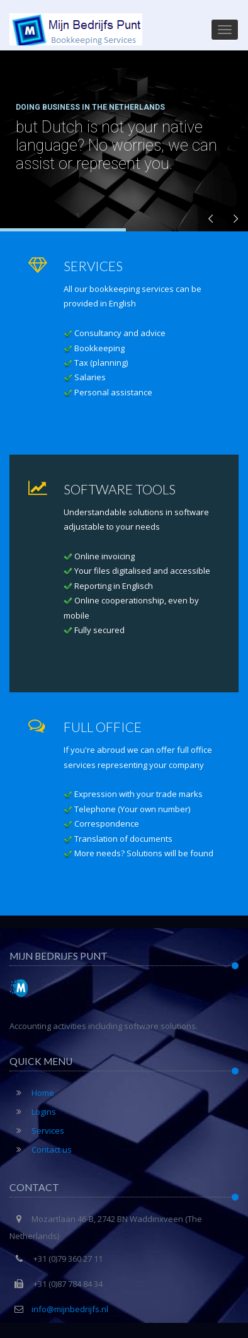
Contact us (40, 1149)
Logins (32, 1111)
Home (31, 1092)
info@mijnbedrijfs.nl (69, 1309)
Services (36, 1130)
